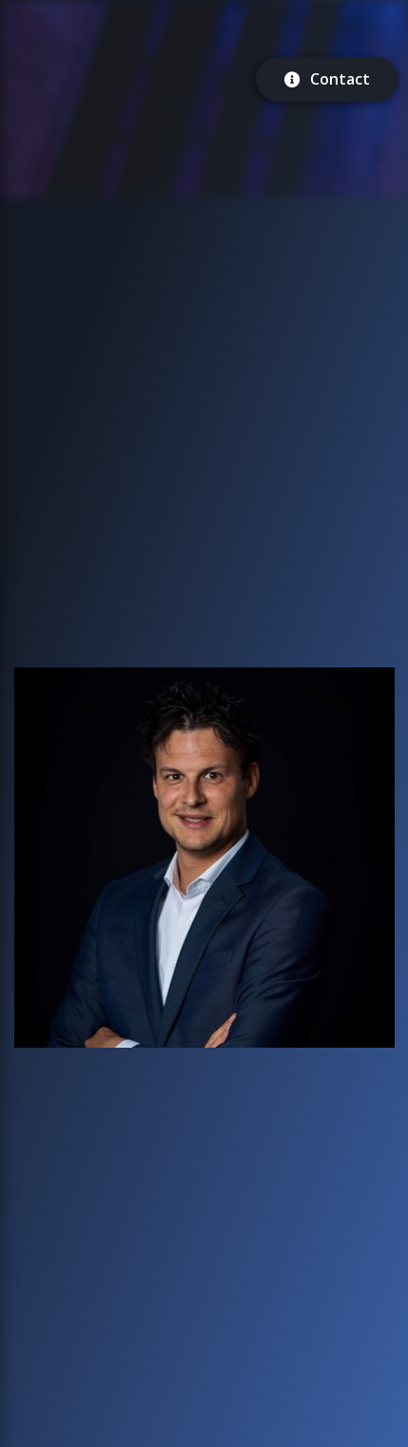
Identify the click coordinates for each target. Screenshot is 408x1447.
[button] (204, 857)
